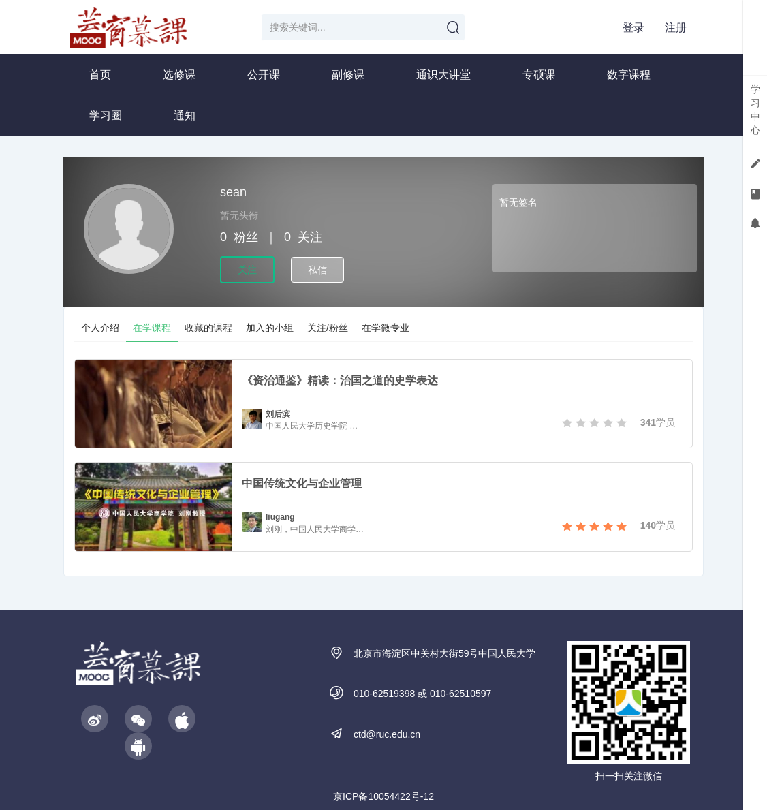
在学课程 (152, 327)
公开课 (263, 74)
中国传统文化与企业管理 (302, 483)
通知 (184, 115)
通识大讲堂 (443, 74)
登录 (633, 27)
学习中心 (755, 110)
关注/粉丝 (327, 327)
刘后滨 (278, 414)
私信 (317, 269)
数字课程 (629, 74)
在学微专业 (385, 327)
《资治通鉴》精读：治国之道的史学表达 (340, 380)
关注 (247, 269)
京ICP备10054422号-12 (383, 796)
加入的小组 (270, 327)
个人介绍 (100, 327)
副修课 (348, 74)
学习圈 (105, 115)
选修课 (179, 74)
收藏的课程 (208, 327)
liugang (280, 517)
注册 (676, 27)
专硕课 (538, 74)
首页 (100, 74)
